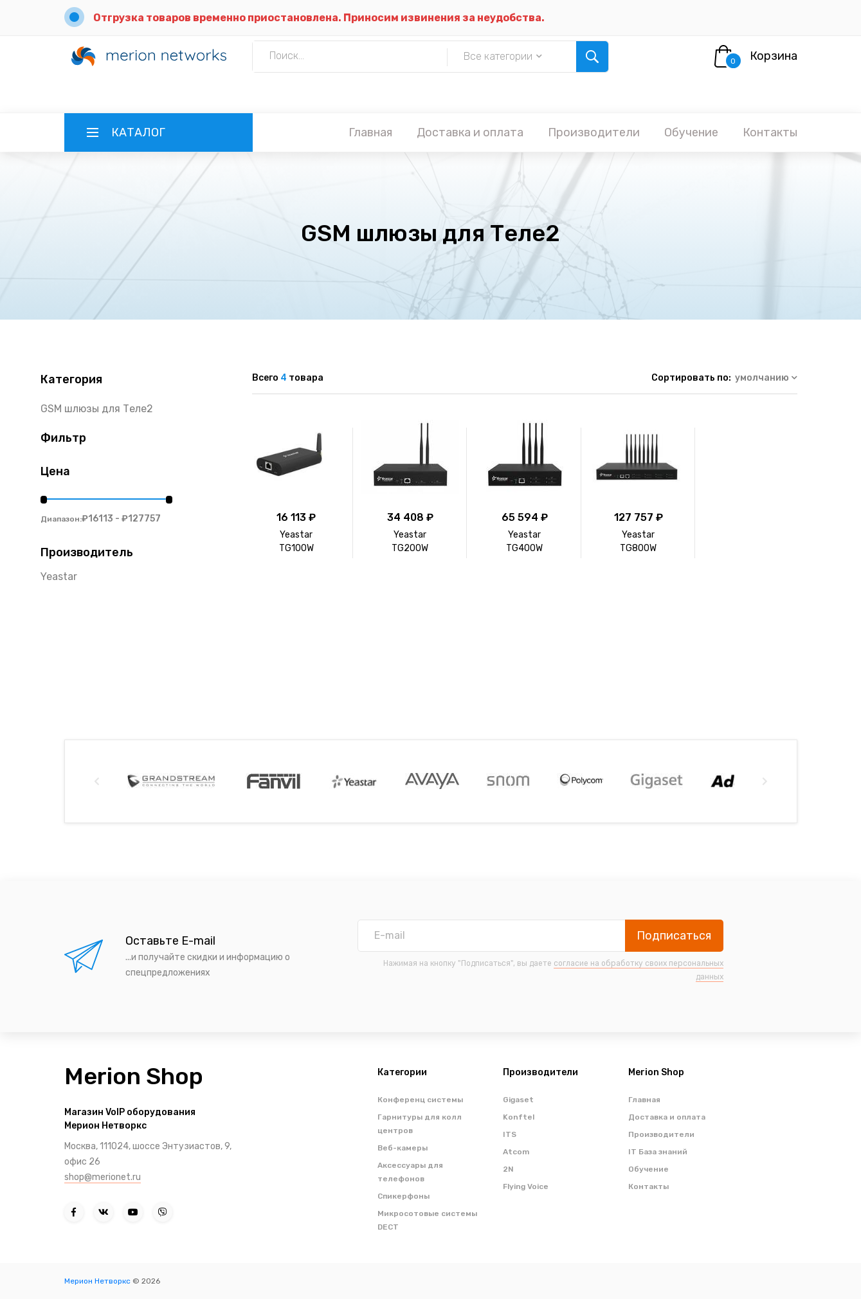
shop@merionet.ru (102, 1177)
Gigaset (518, 1099)
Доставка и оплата (470, 132)
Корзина (773, 56)
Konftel (518, 1117)
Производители (594, 132)
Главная (370, 132)
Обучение (691, 132)
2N (508, 1169)
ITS (509, 1134)
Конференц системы (420, 1099)
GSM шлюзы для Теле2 (97, 409)
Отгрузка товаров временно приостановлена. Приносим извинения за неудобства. (319, 18)
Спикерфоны (403, 1196)
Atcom (516, 1151)
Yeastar (59, 576)
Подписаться (674, 936)
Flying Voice (525, 1186)
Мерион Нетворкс (97, 1280)
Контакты (770, 132)
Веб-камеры (402, 1147)
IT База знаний (657, 1151)
